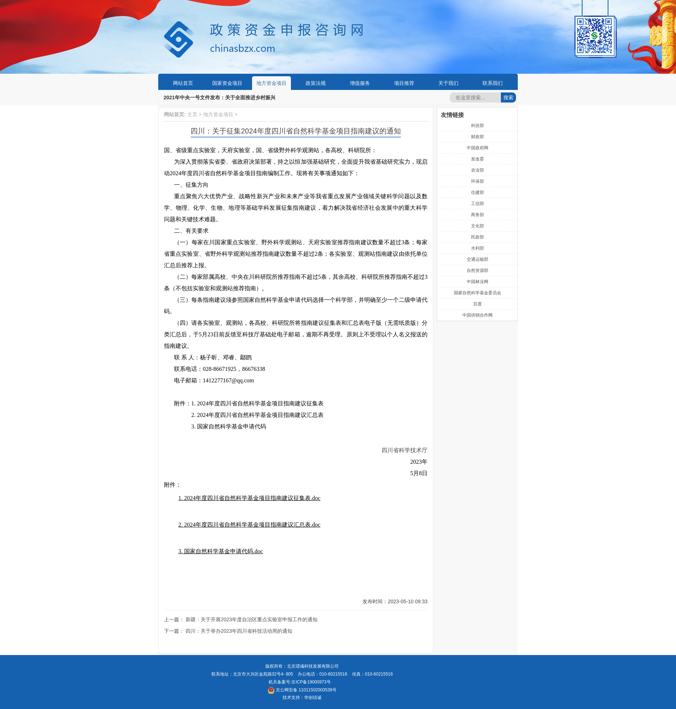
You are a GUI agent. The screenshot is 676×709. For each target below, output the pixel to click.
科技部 (477, 125)
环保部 (477, 181)
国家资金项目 (227, 83)
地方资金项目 (271, 83)
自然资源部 (477, 270)
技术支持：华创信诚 (302, 697)
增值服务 (360, 83)
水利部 (477, 248)
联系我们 (493, 83)
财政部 (477, 136)
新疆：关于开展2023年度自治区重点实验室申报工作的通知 (252, 619)
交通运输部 (477, 259)
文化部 (477, 225)
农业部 (477, 170)
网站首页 (183, 83)
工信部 (477, 203)
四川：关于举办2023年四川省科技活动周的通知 (239, 631)
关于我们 (448, 83)
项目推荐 (404, 83)
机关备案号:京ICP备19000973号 (300, 682)
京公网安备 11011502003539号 (302, 689)
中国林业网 (477, 281)
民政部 (477, 237)
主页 (192, 114)
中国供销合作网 (477, 315)
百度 (477, 303)
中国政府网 (477, 147)
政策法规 (316, 83)
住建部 (477, 192)
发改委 (477, 159)
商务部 (477, 214)
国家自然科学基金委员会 (477, 292)
